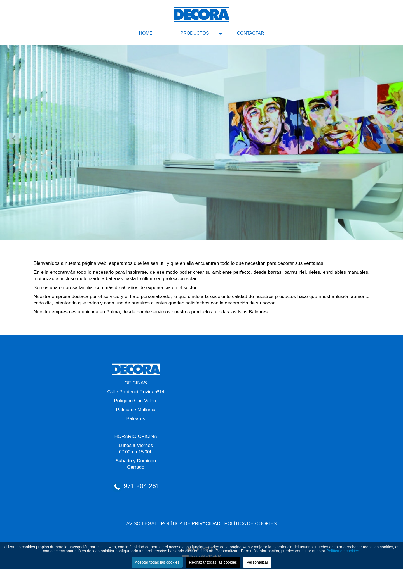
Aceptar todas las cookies (157, 562)
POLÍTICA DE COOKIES (250, 523)
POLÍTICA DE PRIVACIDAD (190, 523)
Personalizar (257, 562)
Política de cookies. (343, 551)
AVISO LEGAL (141, 523)
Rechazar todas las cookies (213, 562)
